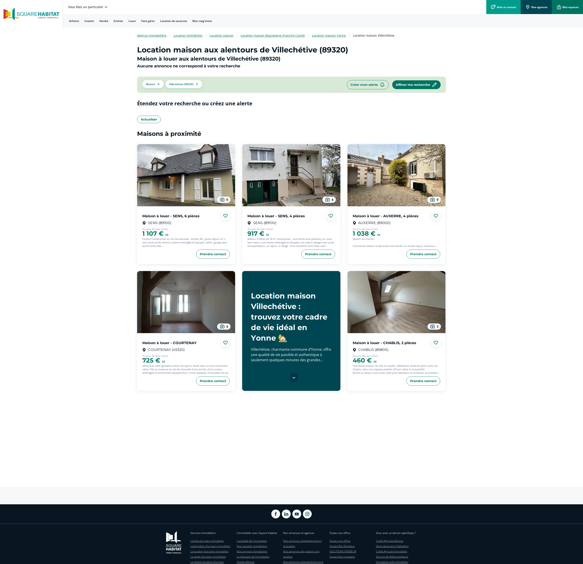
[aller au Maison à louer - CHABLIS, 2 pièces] (396, 302)
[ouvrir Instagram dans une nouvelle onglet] (307, 514)
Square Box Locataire (342, 557)
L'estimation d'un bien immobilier (210, 546)
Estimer (118, 21)
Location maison (222, 35)
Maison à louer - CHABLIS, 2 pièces (384, 343)
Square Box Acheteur (342, 546)
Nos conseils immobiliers (252, 546)
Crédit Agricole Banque (389, 541)
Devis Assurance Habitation (392, 546)
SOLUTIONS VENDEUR (342, 551)
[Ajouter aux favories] (225, 216)
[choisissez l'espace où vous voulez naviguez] (88, 7)
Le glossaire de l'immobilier (253, 557)
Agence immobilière (151, 35)
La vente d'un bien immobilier (208, 557)
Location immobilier (188, 35)
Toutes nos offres (340, 541)
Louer (132, 21)
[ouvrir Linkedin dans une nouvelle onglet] (286, 514)
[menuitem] (74, 21)
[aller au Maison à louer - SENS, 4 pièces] (291, 175)
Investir (89, 21)
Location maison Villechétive (373, 35)
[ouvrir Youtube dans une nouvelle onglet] (296, 514)
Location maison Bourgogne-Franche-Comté (273, 35)
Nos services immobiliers (252, 551)
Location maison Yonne (329, 35)
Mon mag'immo (202, 21)
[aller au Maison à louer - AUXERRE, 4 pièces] (396, 175)
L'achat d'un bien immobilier (207, 541)
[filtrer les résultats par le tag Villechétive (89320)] (184, 84)
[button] (153, 84)
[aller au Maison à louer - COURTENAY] (186, 302)
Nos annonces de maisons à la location (301, 554)
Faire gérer (148, 21)
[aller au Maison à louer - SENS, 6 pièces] (186, 175)
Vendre (103, 21)
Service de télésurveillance (392, 557)
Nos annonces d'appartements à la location (302, 543)
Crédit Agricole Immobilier (391, 551)
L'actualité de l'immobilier (252, 541)
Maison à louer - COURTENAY (169, 343)
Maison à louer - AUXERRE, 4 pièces (385, 216)
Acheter (74, 21)
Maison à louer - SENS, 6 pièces (171, 216)
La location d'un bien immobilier (209, 551)
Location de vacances (173, 21)
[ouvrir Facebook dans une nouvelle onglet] (275, 514)
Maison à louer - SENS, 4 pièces (276, 216)
